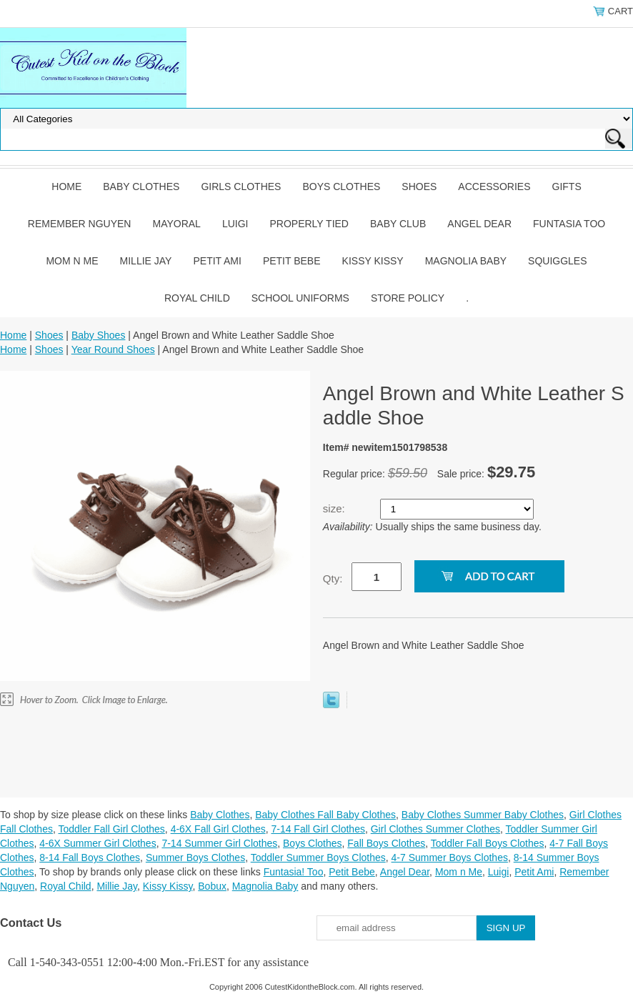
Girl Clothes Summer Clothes (435, 829)
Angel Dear (479, 223)
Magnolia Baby (466, 261)
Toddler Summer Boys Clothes (318, 857)
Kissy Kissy (373, 261)
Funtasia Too (569, 223)
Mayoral (176, 223)
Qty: (333, 578)
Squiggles (557, 261)
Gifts (567, 186)
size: (335, 508)
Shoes (419, 186)
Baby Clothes (141, 186)
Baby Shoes (98, 335)
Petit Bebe (292, 261)
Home (66, 186)
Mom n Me (72, 261)
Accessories (494, 186)
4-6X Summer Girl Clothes (97, 843)
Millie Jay (146, 261)
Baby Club (398, 223)
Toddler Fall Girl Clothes (111, 829)
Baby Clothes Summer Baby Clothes (483, 814)
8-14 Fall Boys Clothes (89, 857)
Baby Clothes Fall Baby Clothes (325, 814)
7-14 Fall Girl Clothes (318, 829)
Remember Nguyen (79, 223)
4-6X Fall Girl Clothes (218, 829)
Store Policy (407, 298)
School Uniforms (300, 298)
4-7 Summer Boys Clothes (450, 857)
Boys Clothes (341, 186)
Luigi (235, 223)
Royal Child (197, 298)
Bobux (212, 886)
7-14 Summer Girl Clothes (219, 843)
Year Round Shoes (113, 349)
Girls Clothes (241, 186)
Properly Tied (309, 223)
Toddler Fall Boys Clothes (487, 843)
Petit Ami (217, 261)
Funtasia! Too (294, 872)
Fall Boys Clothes (386, 843)
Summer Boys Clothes (195, 857)
